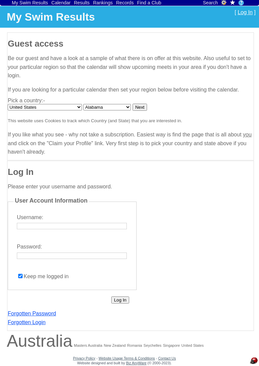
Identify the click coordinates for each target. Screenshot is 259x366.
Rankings (103, 2)
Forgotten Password (32, 313)
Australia (40, 341)
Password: (29, 247)
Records (125, 2)
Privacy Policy (84, 358)
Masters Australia (88, 345)
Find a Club (149, 2)
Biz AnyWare (136, 363)
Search (210, 2)
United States (192, 345)
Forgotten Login (27, 322)
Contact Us (167, 358)
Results (82, 2)
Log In (245, 12)
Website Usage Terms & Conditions (126, 358)
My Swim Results (30, 2)
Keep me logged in (46, 276)
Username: (30, 217)
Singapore (171, 345)
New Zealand (115, 345)
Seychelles (153, 345)
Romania (134, 345)
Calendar (60, 2)
